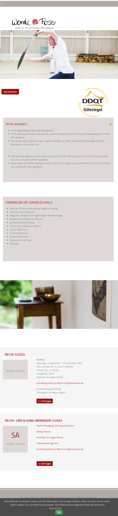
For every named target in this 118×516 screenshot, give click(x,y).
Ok (59, 512)
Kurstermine (10, 91)
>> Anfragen (45, 401)
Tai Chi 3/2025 (14, 354)
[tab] (58, 145)
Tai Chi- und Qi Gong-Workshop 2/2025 (33, 420)
